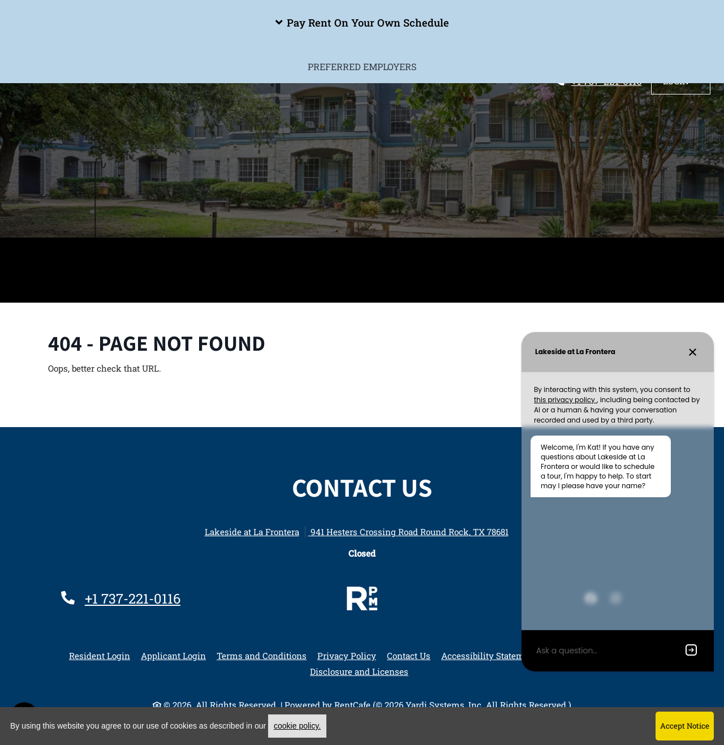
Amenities (113, 253)
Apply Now (548, 253)
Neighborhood (464, 253)
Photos (388, 253)
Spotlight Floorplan (295, 253)
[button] (362, 22)
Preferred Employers (362, 286)
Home (53, 253)
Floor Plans (190, 253)
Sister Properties (640, 253)
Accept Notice (684, 726)
